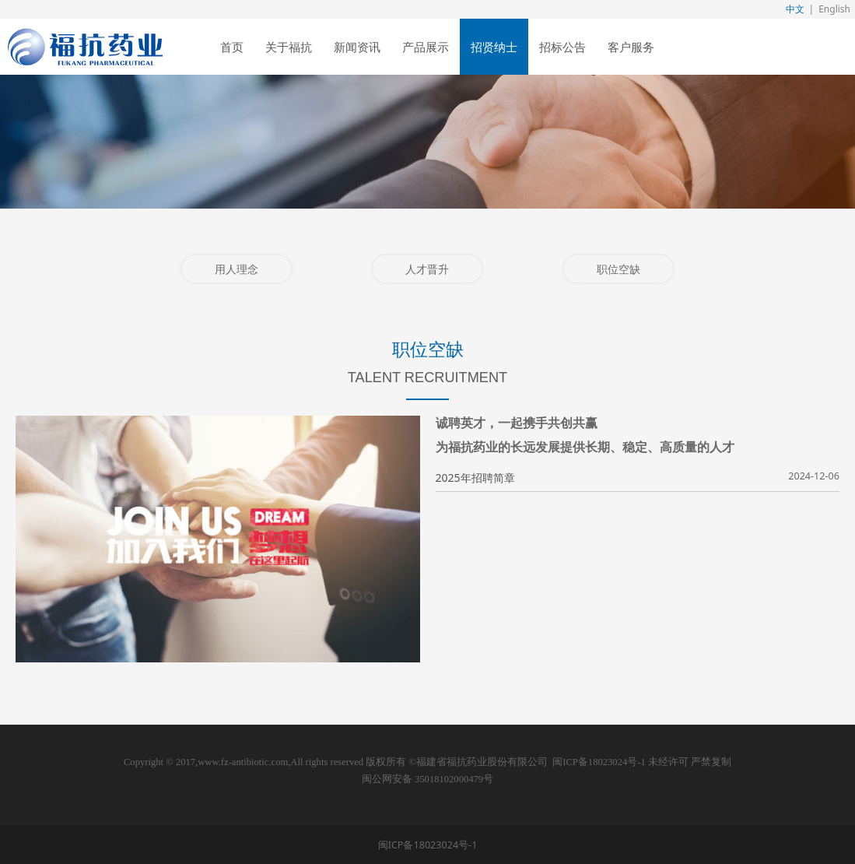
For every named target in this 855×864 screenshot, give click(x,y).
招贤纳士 (494, 46)
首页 (232, 46)
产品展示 (425, 46)
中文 (795, 9)
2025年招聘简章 (475, 477)
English (834, 9)
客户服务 (631, 46)
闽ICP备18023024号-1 (598, 762)
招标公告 (562, 46)
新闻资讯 (357, 46)
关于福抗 (288, 46)
